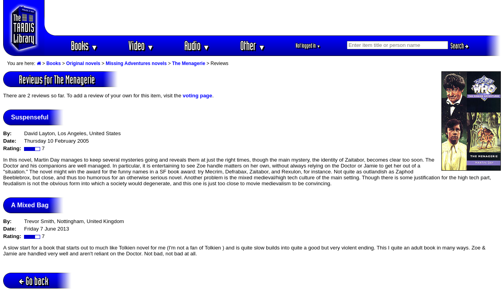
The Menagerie (188, 63)
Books (84, 45)
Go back (33, 281)
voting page (197, 96)
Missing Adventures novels (136, 63)
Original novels (83, 63)
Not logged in (308, 45)
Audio (197, 45)
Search (459, 45)
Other (252, 45)
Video (141, 45)
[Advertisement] (273, 17)
